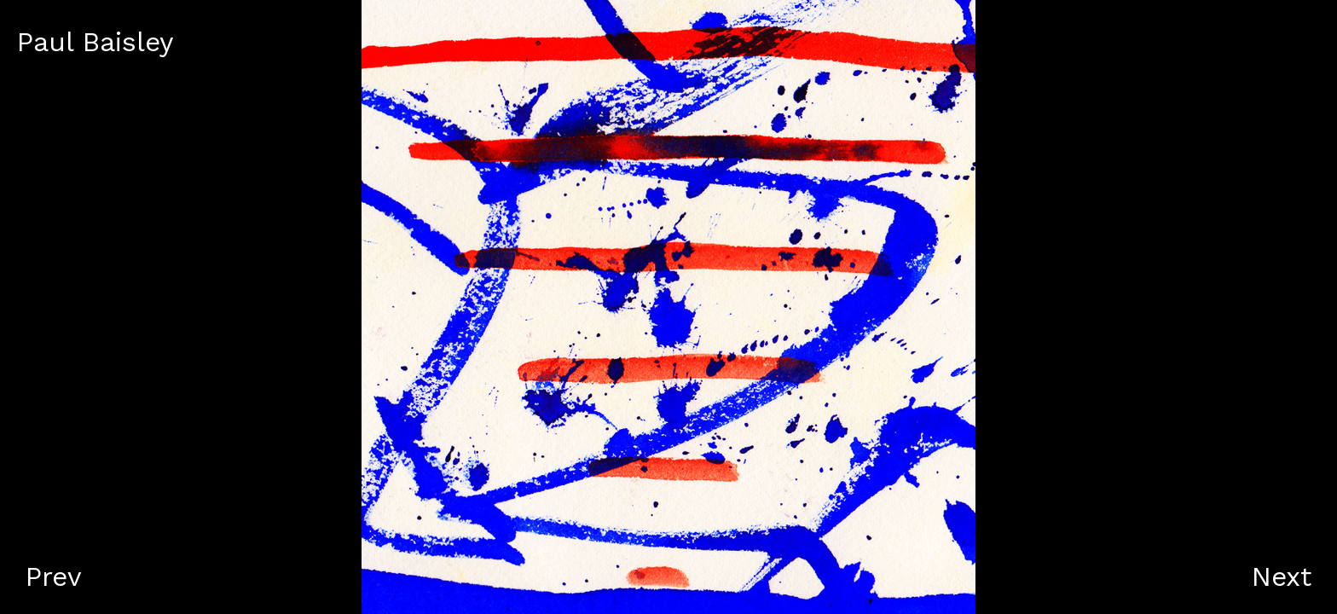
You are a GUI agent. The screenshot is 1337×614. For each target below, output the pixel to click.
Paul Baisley (95, 42)
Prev (54, 576)
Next (1281, 576)
